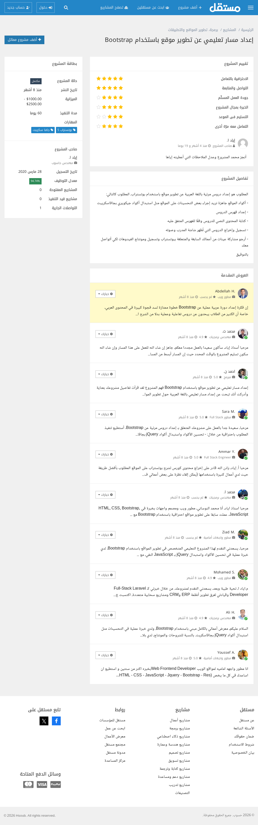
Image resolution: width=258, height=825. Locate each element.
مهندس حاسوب (62, 163)
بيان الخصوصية (242, 752)
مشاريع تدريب (179, 785)
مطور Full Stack (220, 417)
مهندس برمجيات (220, 337)
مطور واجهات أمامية (217, 537)
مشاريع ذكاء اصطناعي (173, 736)
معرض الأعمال (114, 736)
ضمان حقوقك (244, 736)
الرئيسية (247, 29)
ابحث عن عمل (115, 728)
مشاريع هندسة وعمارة (173, 744)
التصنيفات (182, 793)
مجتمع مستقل (115, 744)
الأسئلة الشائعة (243, 728)
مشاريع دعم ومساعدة (174, 777)
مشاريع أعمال (180, 720)
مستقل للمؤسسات (112, 720)
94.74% (35, 181)
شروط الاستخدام (241, 744)
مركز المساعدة (115, 760)
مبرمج (227, 377)
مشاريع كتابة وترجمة (174, 768)
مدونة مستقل (115, 752)
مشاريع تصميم (179, 752)
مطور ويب (224, 297)
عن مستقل (246, 720)
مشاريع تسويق (179, 760)
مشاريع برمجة (179, 728)
